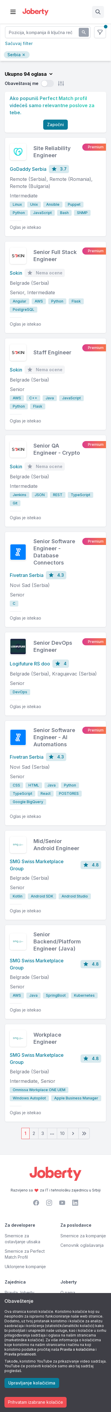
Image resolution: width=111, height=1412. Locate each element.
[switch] (47, 83)
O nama (67, 1292)
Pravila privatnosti (20, 1354)
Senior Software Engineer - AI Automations (54, 737)
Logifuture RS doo (30, 664)
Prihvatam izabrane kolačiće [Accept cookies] (35, 1402)
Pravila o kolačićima (77, 1349)
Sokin (16, 273)
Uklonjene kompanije (25, 1266)
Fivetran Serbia (27, 575)
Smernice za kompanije (83, 1235)
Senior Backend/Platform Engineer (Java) (57, 941)
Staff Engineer (52, 352)
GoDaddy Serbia (28, 169)
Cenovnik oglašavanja (82, 1245)
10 (62, 1133)
